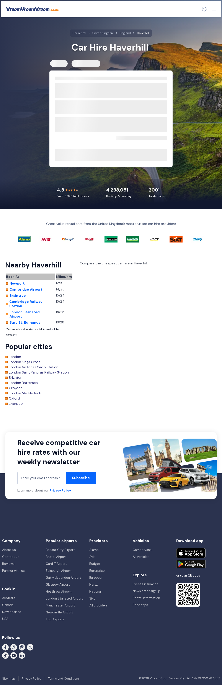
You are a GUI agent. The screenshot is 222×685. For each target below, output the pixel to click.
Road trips (140, 605)
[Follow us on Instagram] (13, 647)
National (95, 591)
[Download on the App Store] (191, 553)
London (15, 357)
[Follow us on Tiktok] (5, 655)
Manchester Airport (60, 605)
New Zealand (11, 612)
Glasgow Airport (58, 584)
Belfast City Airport (60, 550)
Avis (92, 557)
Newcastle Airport (59, 612)
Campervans (142, 550)
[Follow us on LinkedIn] (22, 655)
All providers (98, 605)
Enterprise (97, 571)
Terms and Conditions (64, 678)
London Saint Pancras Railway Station (39, 372)
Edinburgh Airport (59, 571)
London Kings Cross (24, 362)
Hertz (93, 584)
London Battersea (23, 383)
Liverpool (16, 403)
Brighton (15, 377)
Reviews (8, 564)
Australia (8, 598)
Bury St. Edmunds (25, 322)
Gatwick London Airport (63, 577)
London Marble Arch (25, 393)
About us (9, 550)
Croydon (16, 388)
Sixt (92, 598)
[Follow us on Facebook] (5, 647)
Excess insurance (145, 584)
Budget (94, 564)
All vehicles (141, 557)
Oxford (14, 398)
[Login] (204, 9)
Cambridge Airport (26, 289)
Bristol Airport (56, 557)
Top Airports (55, 619)
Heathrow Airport (59, 591)
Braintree (18, 295)
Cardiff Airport (56, 564)
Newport (17, 283)
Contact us (10, 557)
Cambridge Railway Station (25, 304)
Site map (8, 678)
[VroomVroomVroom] (32, 9)
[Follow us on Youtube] (13, 655)
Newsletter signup (146, 591)
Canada (7, 605)
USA (5, 619)
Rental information (146, 598)
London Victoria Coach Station (33, 367)
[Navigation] (214, 9)
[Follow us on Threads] (22, 647)
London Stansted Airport (25, 314)
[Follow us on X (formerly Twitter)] (30, 647)
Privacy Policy (60, 490)
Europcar (96, 577)
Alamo (94, 550)
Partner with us (13, 571)
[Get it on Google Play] (191, 564)
